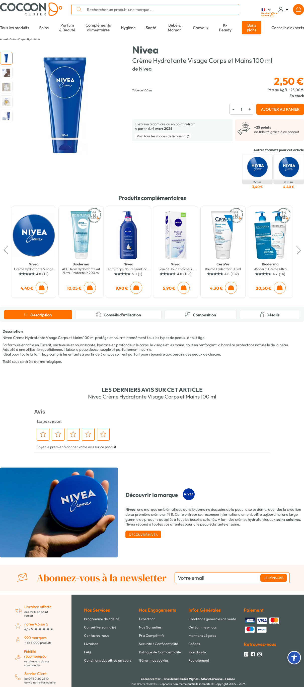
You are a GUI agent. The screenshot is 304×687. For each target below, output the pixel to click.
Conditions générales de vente (212, 619)
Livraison (91, 644)
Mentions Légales (202, 635)
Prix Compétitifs (151, 635)
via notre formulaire (41, 682)
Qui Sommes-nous (202, 627)
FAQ (87, 652)
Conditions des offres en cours (107, 660)
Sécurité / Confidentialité (158, 644)
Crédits (194, 644)
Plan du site (197, 652)
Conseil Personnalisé (100, 627)
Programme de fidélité (101, 619)
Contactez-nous (96, 635)
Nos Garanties (150, 627)
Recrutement (198, 660)
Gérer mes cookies (154, 660)
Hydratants (33, 39)
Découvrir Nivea (143, 535)
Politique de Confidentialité (160, 652)
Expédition (147, 619)
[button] (294, 657)
